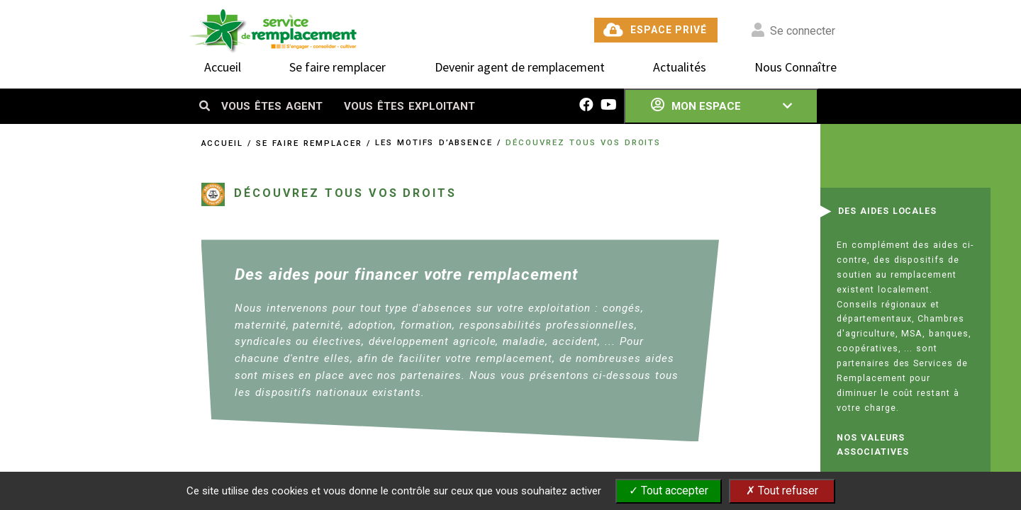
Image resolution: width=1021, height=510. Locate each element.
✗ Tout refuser (782, 490)
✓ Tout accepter (668, 490)
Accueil (222, 67)
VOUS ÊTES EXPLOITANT (409, 106)
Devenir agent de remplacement (520, 67)
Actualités (679, 67)
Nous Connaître (795, 67)
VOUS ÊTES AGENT (272, 106)
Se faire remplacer (337, 67)
